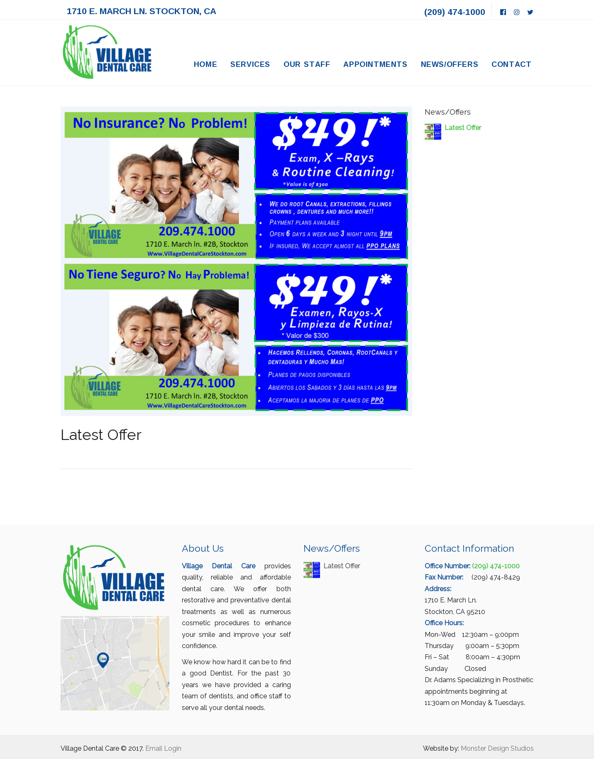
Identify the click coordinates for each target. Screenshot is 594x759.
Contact (511, 64)
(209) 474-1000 (454, 11)
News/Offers (450, 64)
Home (205, 64)
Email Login (163, 748)
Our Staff (307, 64)
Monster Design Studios (497, 748)
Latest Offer (463, 128)
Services (250, 64)
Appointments (375, 64)
